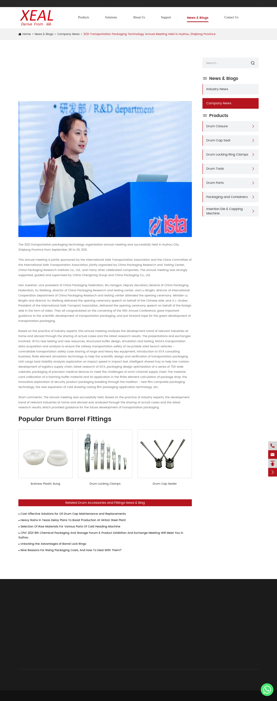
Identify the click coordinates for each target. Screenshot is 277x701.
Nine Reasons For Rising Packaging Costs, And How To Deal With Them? (71, 550)
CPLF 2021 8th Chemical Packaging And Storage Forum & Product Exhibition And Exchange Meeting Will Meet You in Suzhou (100, 535)
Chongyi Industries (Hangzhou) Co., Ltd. (62, 695)
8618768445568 (31, 3)
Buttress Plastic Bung (45, 484)
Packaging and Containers (227, 197)
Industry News (217, 89)
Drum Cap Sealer (165, 484)
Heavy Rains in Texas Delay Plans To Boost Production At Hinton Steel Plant (73, 520)
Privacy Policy (249, 695)
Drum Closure (217, 126)
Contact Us (231, 17)
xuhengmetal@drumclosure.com (81, 3)
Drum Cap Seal (218, 140)
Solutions (111, 17)
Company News (68, 34)
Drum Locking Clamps (105, 484)
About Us (139, 17)
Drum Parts (215, 183)
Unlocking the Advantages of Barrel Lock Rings (53, 544)
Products (83, 17)
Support (166, 17)
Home (26, 34)
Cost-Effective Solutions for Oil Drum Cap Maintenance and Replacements (73, 514)
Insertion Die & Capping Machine (224, 211)
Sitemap (228, 695)
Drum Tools (215, 169)
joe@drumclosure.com (129, 3)
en (252, 3)
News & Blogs (197, 17)
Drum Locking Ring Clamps (227, 154)
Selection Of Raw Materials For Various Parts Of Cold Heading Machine (70, 526)
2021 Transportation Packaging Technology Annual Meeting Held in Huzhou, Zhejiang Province (149, 34)
